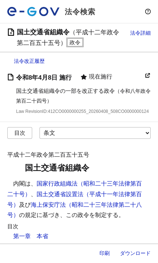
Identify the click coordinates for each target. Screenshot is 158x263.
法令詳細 (140, 33)
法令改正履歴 (29, 61)
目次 (19, 133)
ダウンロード (135, 253)
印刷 (104, 253)
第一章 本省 (30, 236)
